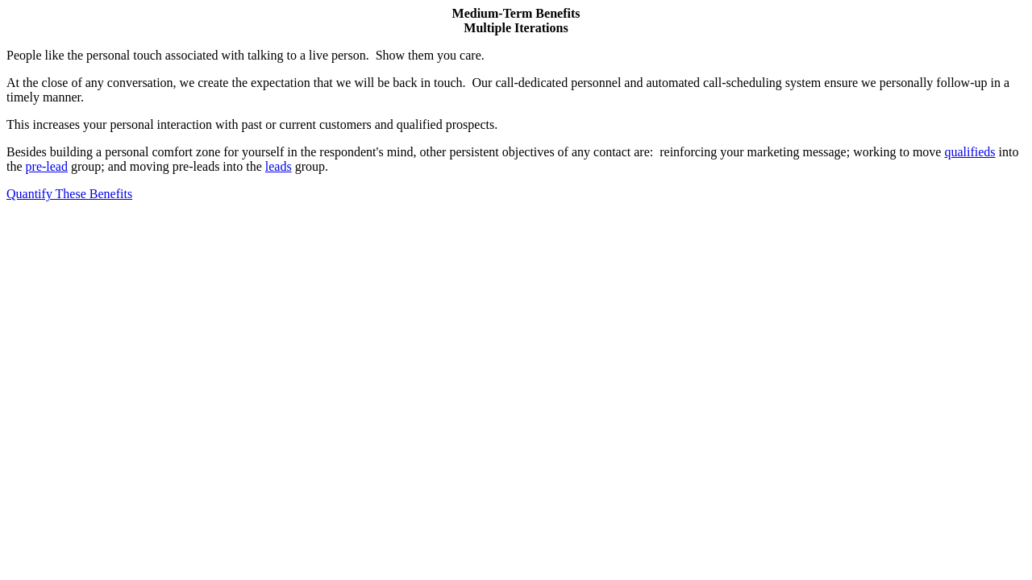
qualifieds (969, 152)
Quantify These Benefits (69, 194)
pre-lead (47, 166)
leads (278, 166)
